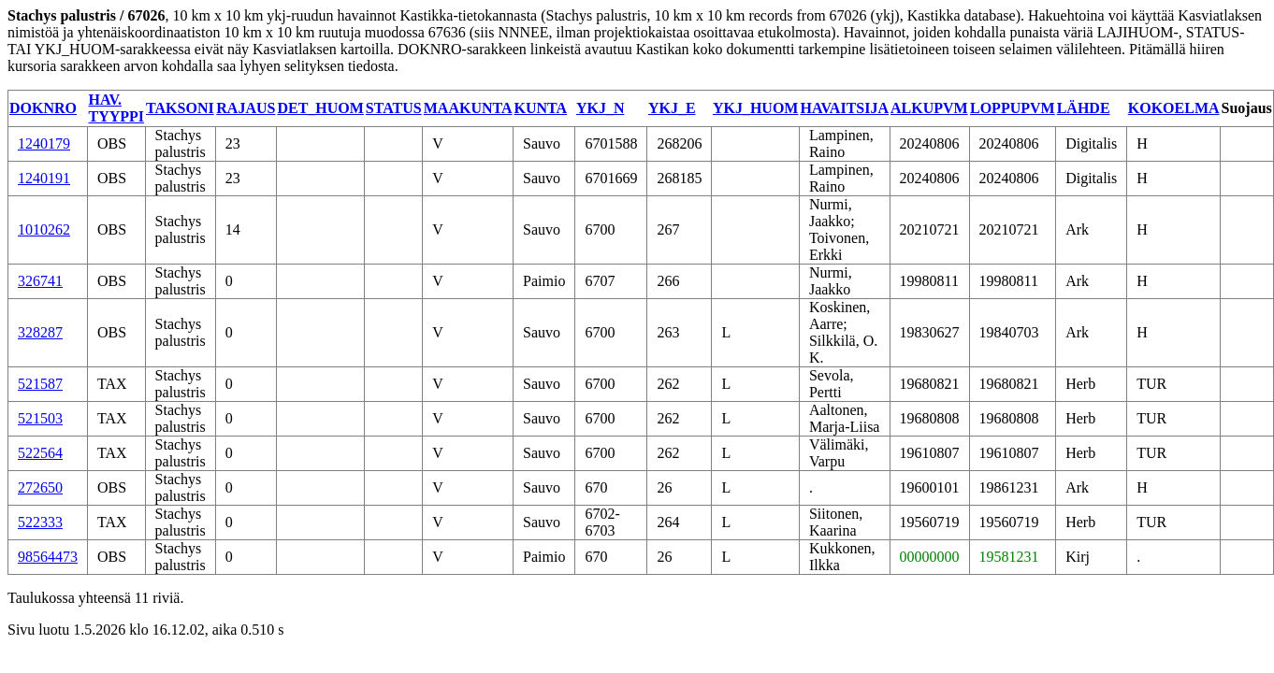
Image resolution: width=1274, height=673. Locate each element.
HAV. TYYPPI (117, 108)
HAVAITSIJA (844, 108)
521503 (40, 418)
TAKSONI (180, 108)
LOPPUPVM (1012, 108)
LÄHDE (1083, 108)
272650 (40, 487)
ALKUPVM (929, 108)
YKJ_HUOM (756, 108)
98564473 (48, 557)
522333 (40, 522)
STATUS (394, 108)
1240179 (44, 143)
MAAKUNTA (468, 108)
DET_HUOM (320, 108)
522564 (40, 453)
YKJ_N (600, 108)
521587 (40, 384)
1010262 (44, 229)
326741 (40, 281)
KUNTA (541, 108)
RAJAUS (245, 108)
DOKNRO (43, 108)
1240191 (44, 178)
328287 (40, 332)
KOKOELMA (1174, 108)
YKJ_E (672, 108)
